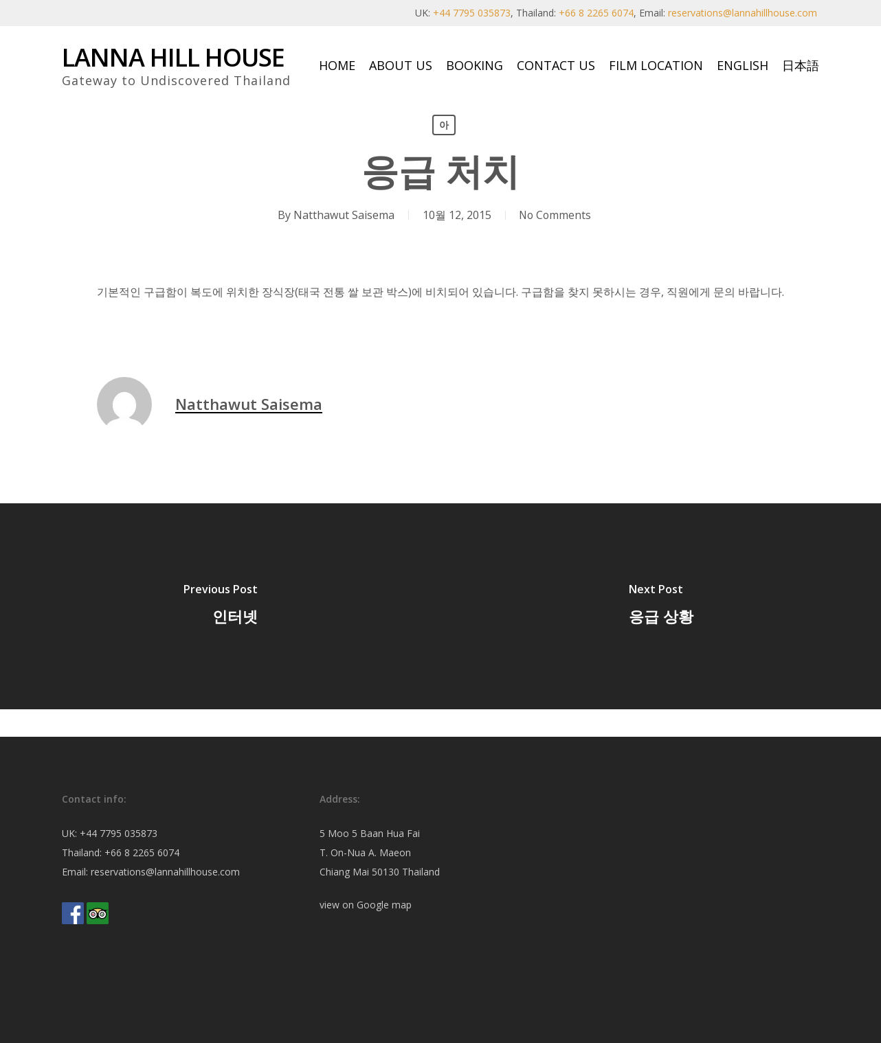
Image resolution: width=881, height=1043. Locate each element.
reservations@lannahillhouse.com (742, 12)
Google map (384, 904)
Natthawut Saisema (341, 214)
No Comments (554, 214)
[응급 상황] (660, 606)
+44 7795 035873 (472, 12)
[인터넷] (220, 606)
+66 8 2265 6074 (596, 12)
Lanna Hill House (173, 57)
